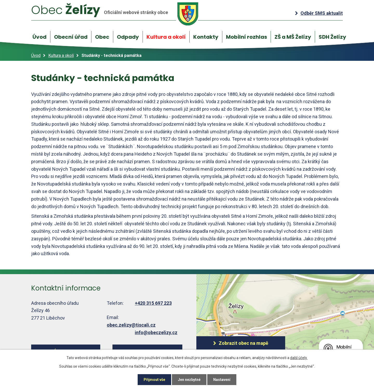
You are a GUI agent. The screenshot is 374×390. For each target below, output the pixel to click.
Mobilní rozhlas (246, 37)
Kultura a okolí (166, 37)
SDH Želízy (332, 37)
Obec (102, 37)
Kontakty (205, 37)
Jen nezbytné (189, 380)
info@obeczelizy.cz (156, 332)
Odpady (128, 37)
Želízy (115, 13)
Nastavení (221, 380)
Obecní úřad (71, 37)
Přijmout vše (154, 380)
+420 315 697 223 (153, 303)
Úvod (39, 37)
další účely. (299, 358)
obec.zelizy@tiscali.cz (131, 325)
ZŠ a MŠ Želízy (293, 37)
